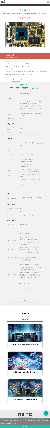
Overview (16, 80)
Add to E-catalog (35, 88)
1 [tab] (25, 50)
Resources (34, 80)
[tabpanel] (25, 34)
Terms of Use (13, 423)
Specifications (25, 80)
